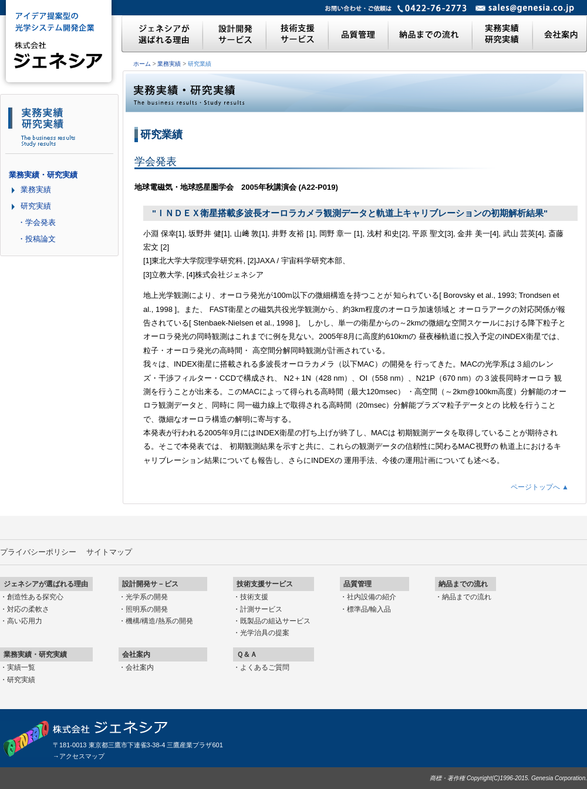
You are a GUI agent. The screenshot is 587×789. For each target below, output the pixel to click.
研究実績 (36, 206)
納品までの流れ (466, 597)
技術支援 (254, 597)
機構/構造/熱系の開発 (159, 621)
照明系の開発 (147, 609)
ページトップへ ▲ (540, 487)
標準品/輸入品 (369, 609)
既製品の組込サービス (275, 621)
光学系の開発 (147, 597)
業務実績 (169, 64)
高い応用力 (24, 621)
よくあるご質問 (264, 667)
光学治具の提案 (264, 633)
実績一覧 (21, 667)
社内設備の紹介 (371, 597)
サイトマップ (109, 552)
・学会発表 (37, 222)
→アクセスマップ (78, 756)
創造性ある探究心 (35, 597)
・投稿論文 (37, 238)
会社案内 (140, 667)
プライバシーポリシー (38, 552)
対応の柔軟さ (28, 609)
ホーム (142, 64)
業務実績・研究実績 (43, 174)
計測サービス (261, 609)
